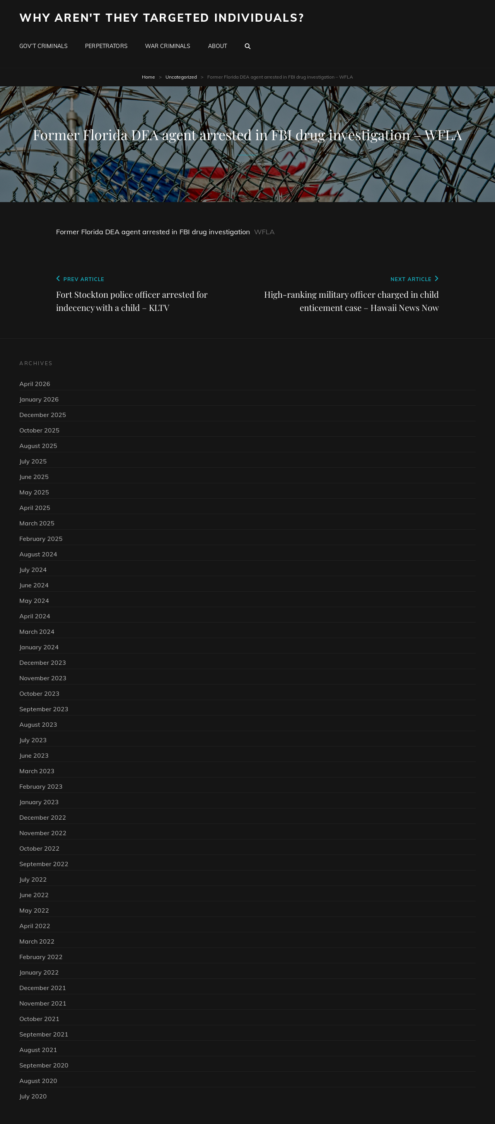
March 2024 (37, 631)
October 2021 (39, 1019)
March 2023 (37, 771)
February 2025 (41, 538)
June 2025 (34, 476)
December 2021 (42, 988)
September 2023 (43, 709)
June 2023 (34, 755)
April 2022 (34, 926)
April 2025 (34, 507)
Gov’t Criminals (43, 46)
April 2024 (34, 616)
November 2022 (43, 833)
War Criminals (168, 46)
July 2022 (33, 879)
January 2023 (39, 802)
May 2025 (34, 492)
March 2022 (37, 941)
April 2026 (34, 384)
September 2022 (43, 864)
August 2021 (38, 1050)
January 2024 (39, 647)
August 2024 (38, 554)
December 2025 (42, 415)
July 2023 (33, 740)
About (217, 46)
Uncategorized (181, 77)
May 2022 (34, 910)
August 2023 (38, 724)
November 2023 (43, 678)
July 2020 (33, 1096)
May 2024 (34, 600)
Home (148, 77)
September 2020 (43, 1065)
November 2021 (43, 1003)
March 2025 (37, 523)
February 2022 (41, 957)
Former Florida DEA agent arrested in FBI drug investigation (153, 231)
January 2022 (39, 972)
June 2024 (34, 585)
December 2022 (42, 817)
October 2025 (39, 430)
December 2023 (42, 662)
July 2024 (33, 569)
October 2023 (39, 693)
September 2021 (43, 1034)
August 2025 (38, 446)
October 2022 (39, 848)
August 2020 (38, 1081)
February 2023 (41, 786)
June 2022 (34, 895)
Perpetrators (106, 46)
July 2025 (33, 461)
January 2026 (39, 399)
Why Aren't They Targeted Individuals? (161, 17)
